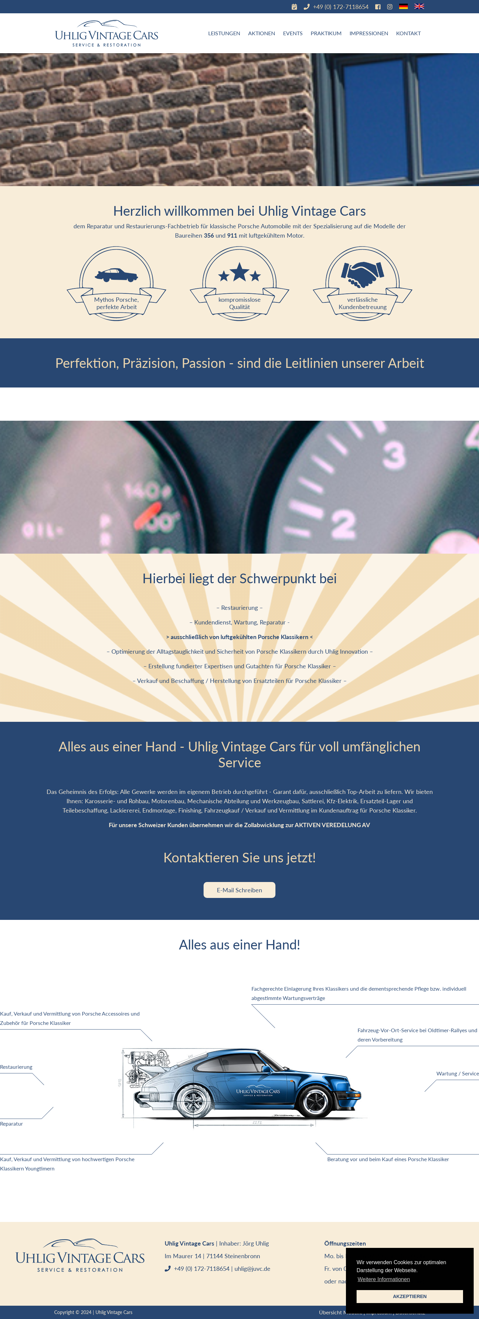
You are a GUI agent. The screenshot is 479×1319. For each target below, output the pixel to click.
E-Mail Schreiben (239, 890)
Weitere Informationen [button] (384, 1279)
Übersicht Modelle (340, 1312)
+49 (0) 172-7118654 (340, 6)
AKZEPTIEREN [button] (410, 1296)
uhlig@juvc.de (252, 1268)
